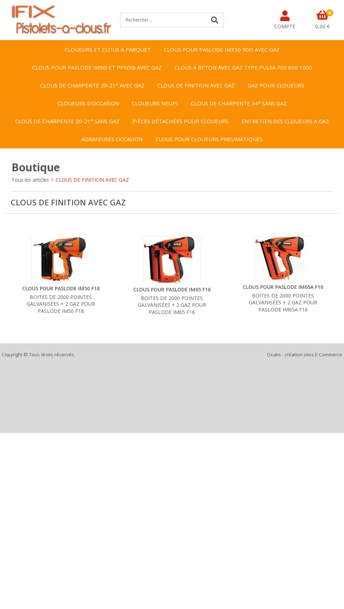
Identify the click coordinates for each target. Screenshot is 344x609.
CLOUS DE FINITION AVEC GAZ (196, 85)
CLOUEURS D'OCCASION (88, 103)
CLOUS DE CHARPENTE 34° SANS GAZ (239, 103)
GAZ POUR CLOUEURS (276, 85)
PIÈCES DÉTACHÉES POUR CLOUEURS (180, 121)
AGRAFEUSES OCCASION (112, 139)
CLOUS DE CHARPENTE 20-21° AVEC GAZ (92, 85)
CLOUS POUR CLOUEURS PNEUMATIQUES (209, 139)
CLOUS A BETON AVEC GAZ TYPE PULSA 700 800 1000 (243, 67)
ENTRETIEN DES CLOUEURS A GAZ (285, 121)
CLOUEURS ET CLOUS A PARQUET (107, 49)
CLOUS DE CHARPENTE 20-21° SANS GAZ (67, 121)
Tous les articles (30, 179)
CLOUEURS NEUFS (155, 103)
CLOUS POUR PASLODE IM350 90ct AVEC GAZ (222, 49)
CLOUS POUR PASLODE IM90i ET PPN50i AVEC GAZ (97, 67)
